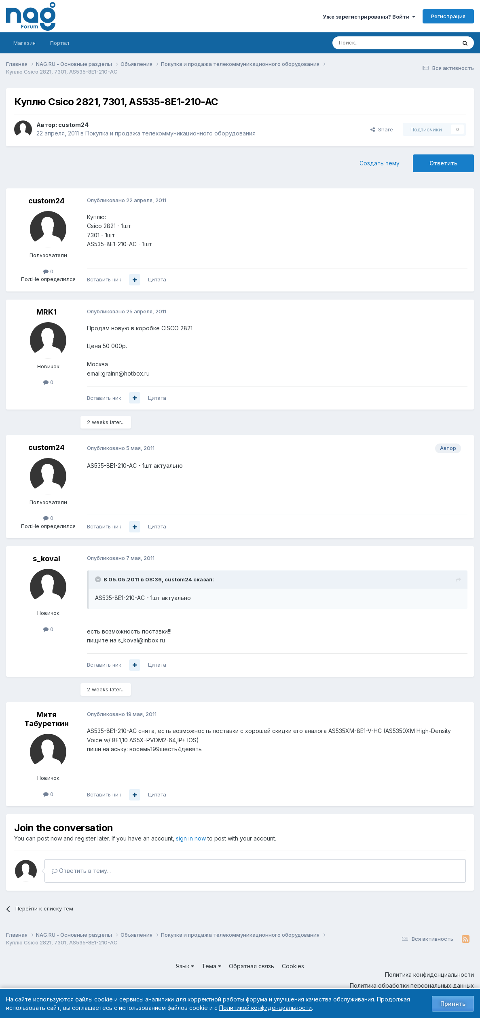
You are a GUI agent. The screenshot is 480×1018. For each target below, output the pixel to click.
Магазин (24, 43)
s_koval (46, 558)
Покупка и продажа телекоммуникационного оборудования (170, 133)
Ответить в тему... (81, 870)
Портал (59, 43)
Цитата (157, 279)
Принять (452, 1003)
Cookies (293, 966)
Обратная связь (251, 966)
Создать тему (379, 163)
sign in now (191, 838)
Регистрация (448, 16)
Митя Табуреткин (46, 719)
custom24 (73, 124)
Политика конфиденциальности (429, 974)
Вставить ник (104, 279)
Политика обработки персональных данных (412, 985)
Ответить (443, 163)
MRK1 (46, 312)
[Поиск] (372, 42)
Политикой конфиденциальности (265, 1007)
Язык (185, 966)
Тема (211, 966)
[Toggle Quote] (98, 579)
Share (381, 129)
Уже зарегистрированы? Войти (369, 16)
